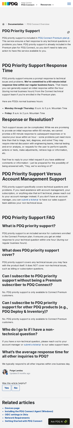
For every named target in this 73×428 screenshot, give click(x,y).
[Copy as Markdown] (68, 32)
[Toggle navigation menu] (69, 3)
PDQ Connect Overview (38, 24)
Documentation (15, 24)
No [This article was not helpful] (15, 387)
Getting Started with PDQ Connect (23, 421)
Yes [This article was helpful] (6, 387)
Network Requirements (17, 417)
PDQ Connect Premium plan (52, 38)
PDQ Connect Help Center (3, 24)
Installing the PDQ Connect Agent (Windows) (29, 411)
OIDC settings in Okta (16, 414)
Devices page (12, 408)
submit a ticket (28, 199)
